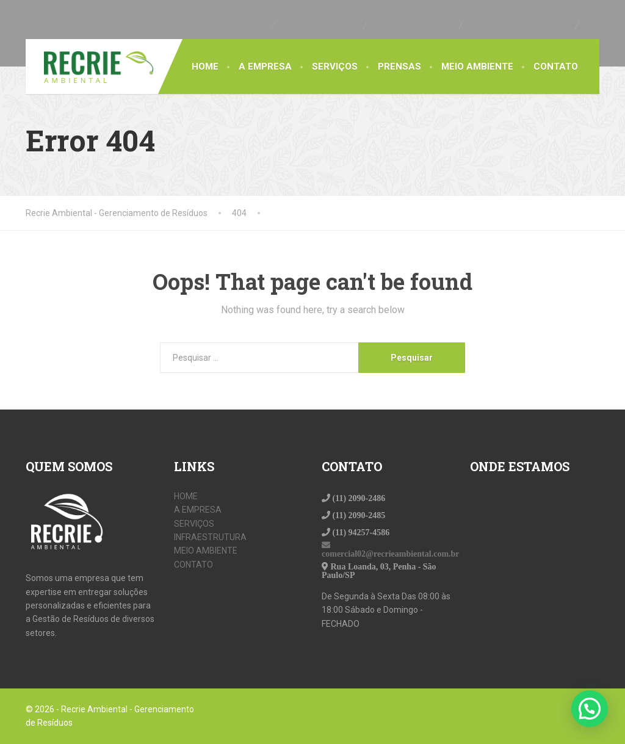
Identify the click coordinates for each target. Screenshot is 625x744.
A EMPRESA (265, 66)
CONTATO (555, 66)
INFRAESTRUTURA (210, 537)
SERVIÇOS (335, 66)
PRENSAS (399, 66)
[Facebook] (594, 26)
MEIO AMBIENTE (477, 66)
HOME (205, 66)
